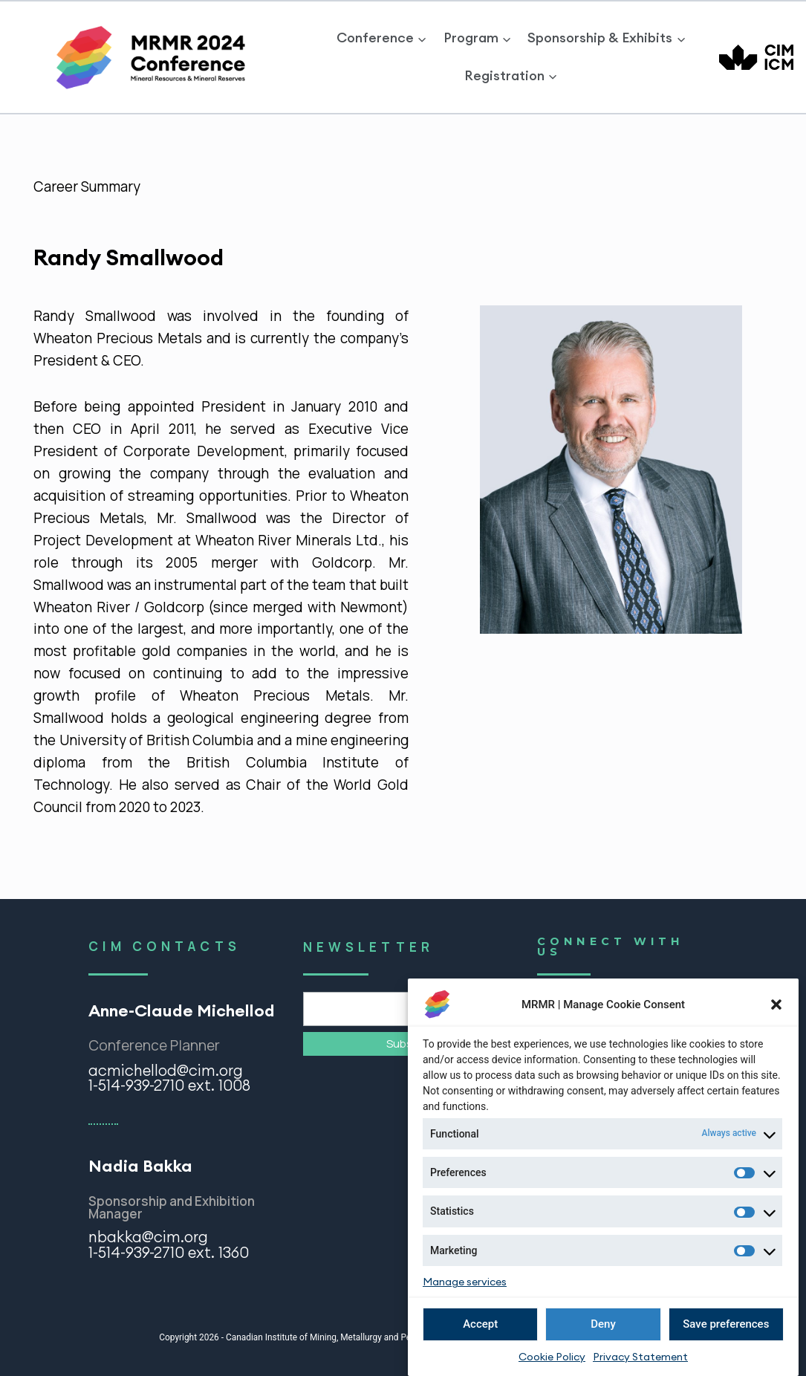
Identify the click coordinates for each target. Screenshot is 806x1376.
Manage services (465, 1284)
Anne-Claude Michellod (181, 1010)
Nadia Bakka (140, 1165)
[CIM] (756, 57)
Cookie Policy (552, 1358)
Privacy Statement (640, 1358)
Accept (480, 1325)
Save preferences (726, 1325)
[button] (776, 1006)
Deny (603, 1325)
